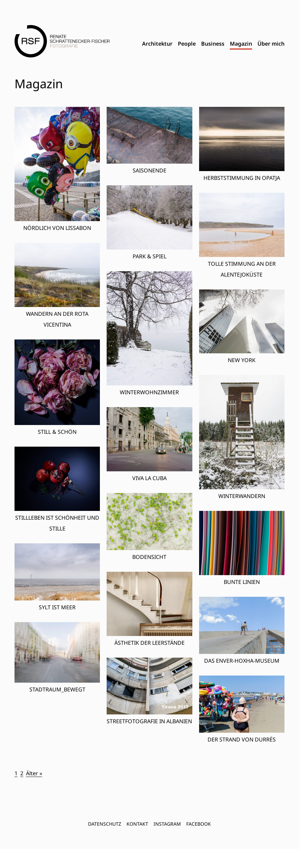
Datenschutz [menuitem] (104, 824)
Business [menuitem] (212, 43)
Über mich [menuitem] (270, 43)
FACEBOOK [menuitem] (198, 824)
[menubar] (213, 44)
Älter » (34, 773)
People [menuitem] (187, 43)
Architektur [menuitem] (157, 43)
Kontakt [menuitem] (137, 824)
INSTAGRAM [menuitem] (167, 824)
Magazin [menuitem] (241, 43)
